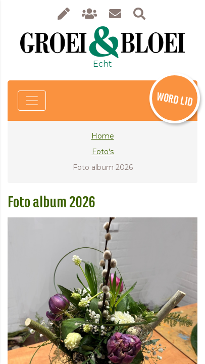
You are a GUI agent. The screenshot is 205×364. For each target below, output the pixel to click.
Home (102, 136)
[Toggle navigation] (32, 100)
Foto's (103, 151)
